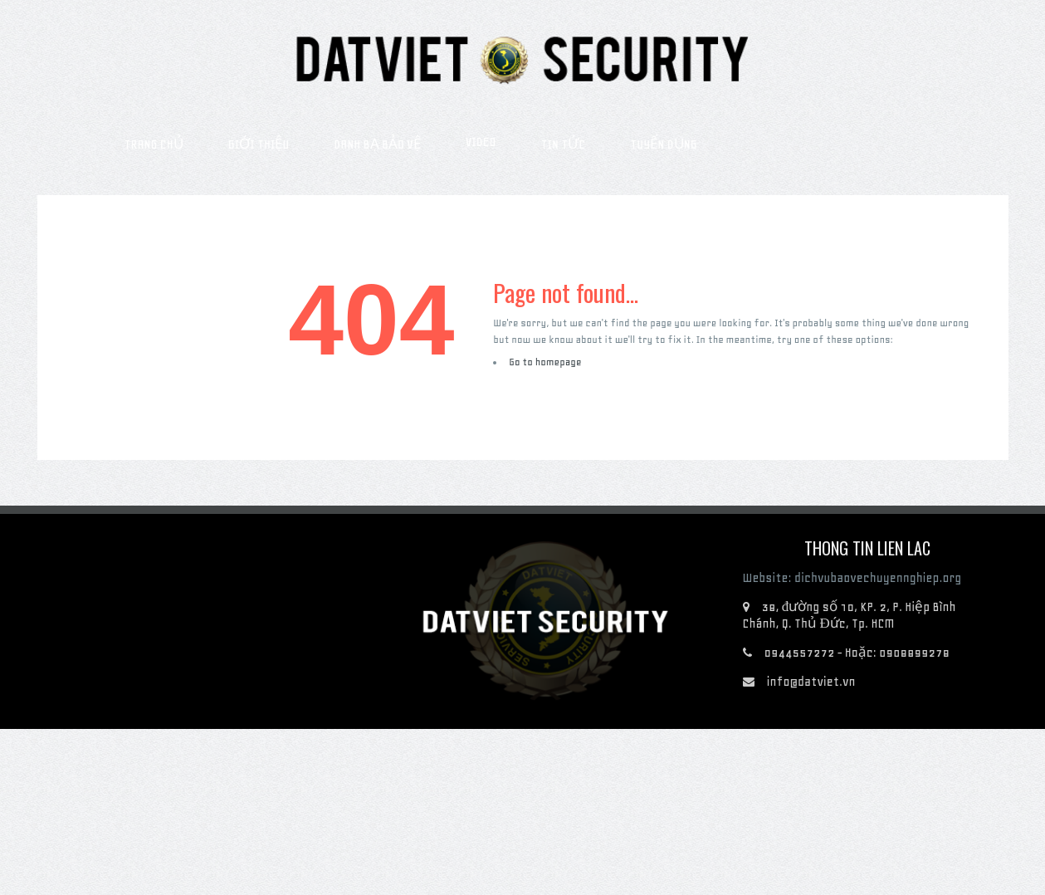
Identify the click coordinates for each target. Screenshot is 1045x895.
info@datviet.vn (811, 681)
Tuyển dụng (663, 144)
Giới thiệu (258, 144)
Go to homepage (545, 362)
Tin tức (563, 144)
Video (481, 141)
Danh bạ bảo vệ (377, 144)
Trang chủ (154, 144)
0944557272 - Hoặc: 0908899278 (857, 652)
